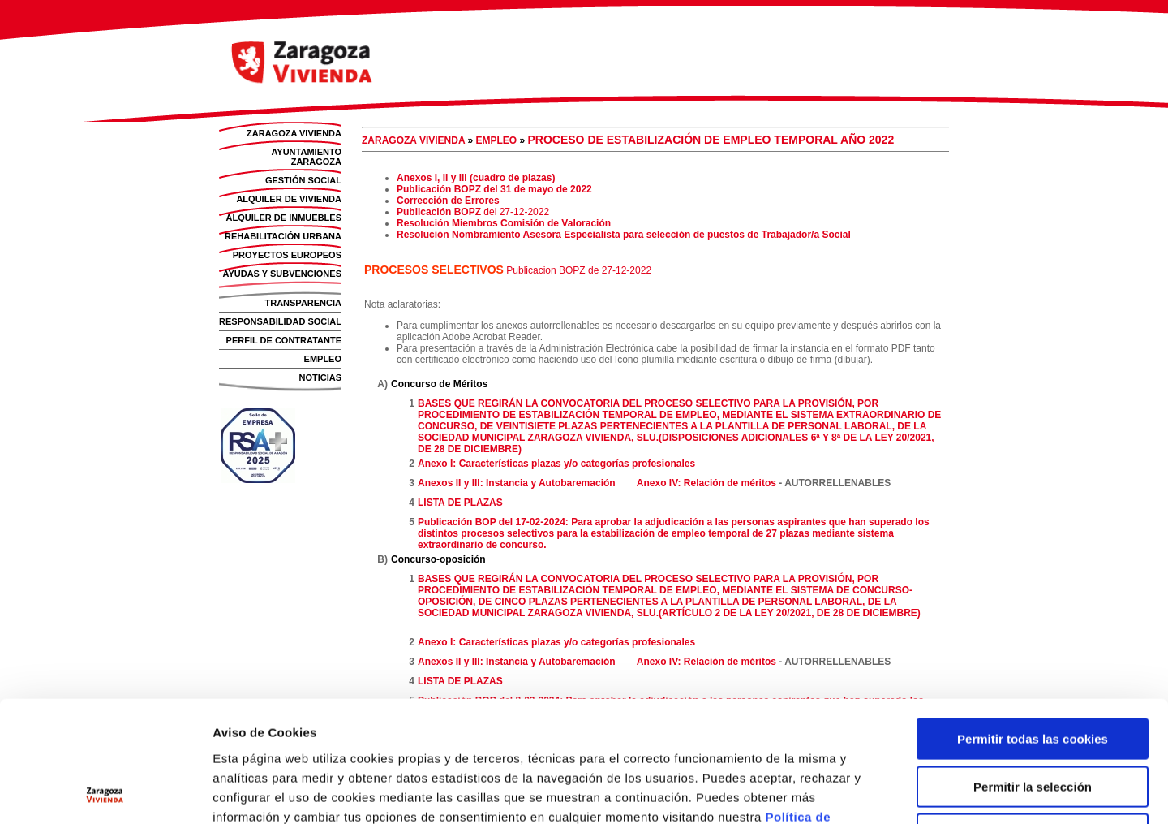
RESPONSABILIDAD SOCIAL (280, 321)
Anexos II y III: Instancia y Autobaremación (517, 483)
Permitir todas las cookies (1032, 625)
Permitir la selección (1032, 673)
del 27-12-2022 (515, 212)
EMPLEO (322, 359)
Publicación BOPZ (439, 212)
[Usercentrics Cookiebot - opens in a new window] (105, 792)
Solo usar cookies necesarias (1032, 720)
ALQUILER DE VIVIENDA (288, 199)
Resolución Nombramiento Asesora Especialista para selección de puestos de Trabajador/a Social (624, 234)
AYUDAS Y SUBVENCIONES (281, 273)
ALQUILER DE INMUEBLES (283, 217)
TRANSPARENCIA (302, 303)
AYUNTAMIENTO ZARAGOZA (306, 156)
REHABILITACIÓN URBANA (283, 236)
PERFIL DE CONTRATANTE (283, 340)
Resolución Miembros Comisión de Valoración (504, 223)
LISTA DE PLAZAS (460, 502)
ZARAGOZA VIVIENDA (294, 133)
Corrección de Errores (448, 200)
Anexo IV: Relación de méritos (706, 483)
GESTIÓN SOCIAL (303, 180)
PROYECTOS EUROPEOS (287, 255)
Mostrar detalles (885, 792)
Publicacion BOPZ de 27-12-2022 (578, 270)
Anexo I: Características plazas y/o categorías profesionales (556, 463)
